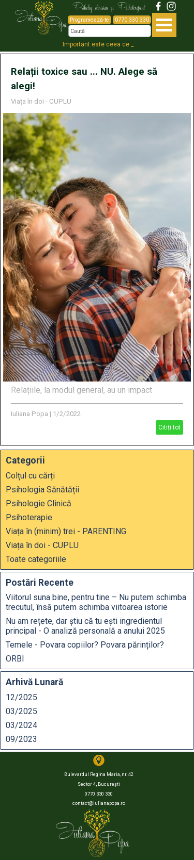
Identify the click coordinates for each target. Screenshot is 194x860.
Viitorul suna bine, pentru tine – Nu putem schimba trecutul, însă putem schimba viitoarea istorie (96, 602)
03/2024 (21, 725)
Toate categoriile (36, 559)
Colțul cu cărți (30, 476)
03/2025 (21, 711)
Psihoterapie (29, 517)
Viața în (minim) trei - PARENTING (66, 531)
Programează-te (89, 19)
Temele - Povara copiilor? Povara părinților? (85, 645)
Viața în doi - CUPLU (41, 101)
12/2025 (21, 697)
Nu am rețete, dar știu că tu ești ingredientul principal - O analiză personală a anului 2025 (85, 626)
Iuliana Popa (29, 414)
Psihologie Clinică (38, 503)
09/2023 (21, 739)
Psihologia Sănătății (42, 489)
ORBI (15, 659)
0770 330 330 (132, 19)
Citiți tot (169, 427)
